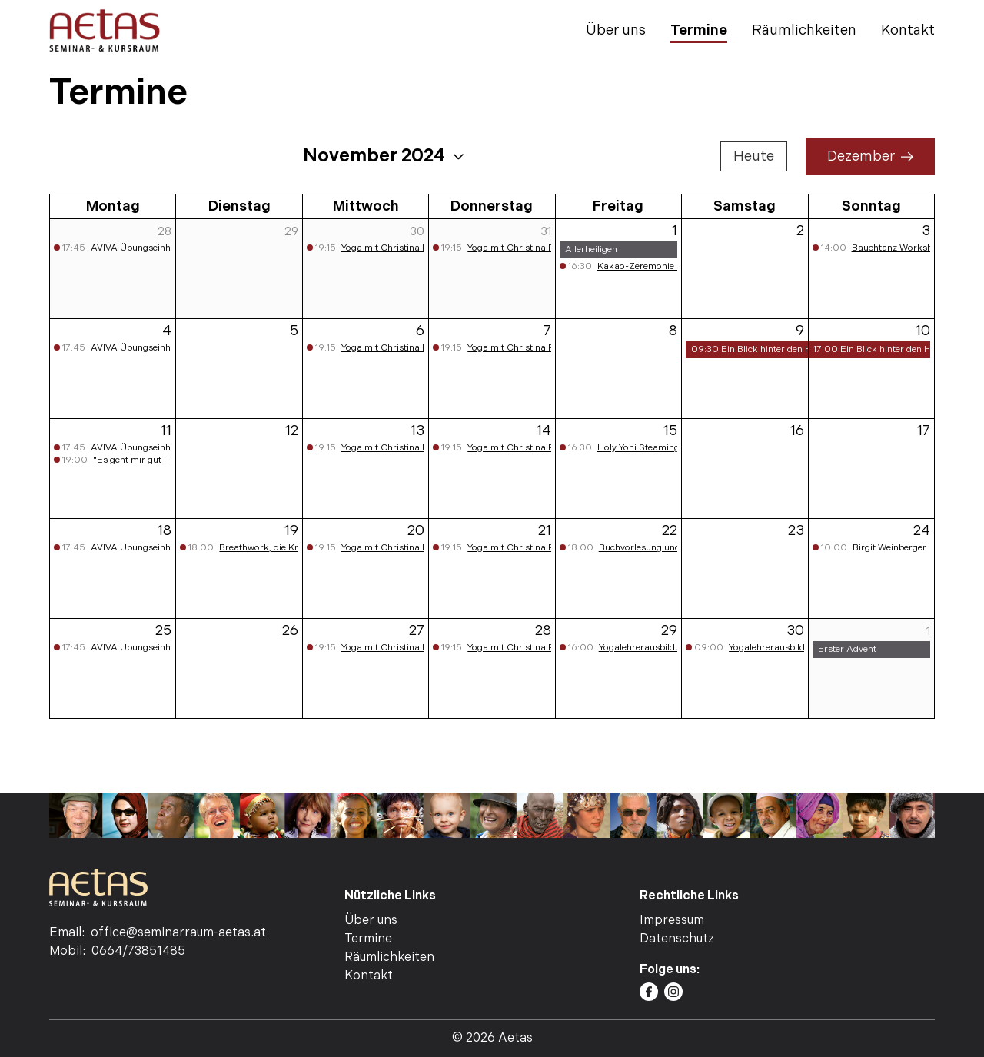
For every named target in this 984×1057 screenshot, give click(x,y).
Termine (698, 30)
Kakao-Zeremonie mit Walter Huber (673, 266)
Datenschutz (677, 939)
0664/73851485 (138, 951)
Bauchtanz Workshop (897, 248)
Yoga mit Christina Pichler (395, 248)
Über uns (616, 30)
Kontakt (908, 30)
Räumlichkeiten (804, 30)
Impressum (672, 920)
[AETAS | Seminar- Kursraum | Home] (104, 30)
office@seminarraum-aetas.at (178, 933)
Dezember (870, 156)
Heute (753, 156)
